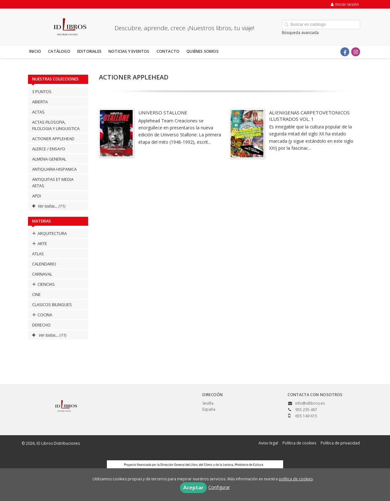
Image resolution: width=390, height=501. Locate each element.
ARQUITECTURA (49, 233)
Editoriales (89, 51)
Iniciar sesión (345, 4)
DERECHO (41, 325)
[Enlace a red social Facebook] (344, 51)
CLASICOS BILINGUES (52, 304)
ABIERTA (40, 102)
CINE (36, 294)
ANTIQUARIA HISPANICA (54, 169)
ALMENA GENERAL (49, 159)
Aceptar (193, 487)
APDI (36, 196)
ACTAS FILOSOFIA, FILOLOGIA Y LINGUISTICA (56, 125)
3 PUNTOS (42, 91)
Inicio (35, 51)
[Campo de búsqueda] (321, 24)
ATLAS (38, 254)
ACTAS (38, 112)
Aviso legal (268, 443)
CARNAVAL (42, 274)
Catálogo (59, 51)
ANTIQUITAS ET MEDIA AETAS (52, 182)
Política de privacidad (340, 443)
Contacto (168, 51)
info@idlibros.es (310, 403)
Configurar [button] (219, 487)
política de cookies (296, 479)
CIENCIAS (43, 284)
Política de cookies (299, 443)
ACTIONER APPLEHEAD (53, 138)
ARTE (39, 243)
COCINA (42, 314)
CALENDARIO (44, 264)
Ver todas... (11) (49, 335)
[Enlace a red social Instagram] (355, 51)
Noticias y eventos (129, 51)
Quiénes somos (202, 51)
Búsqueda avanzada (300, 32)
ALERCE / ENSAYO (48, 149)
